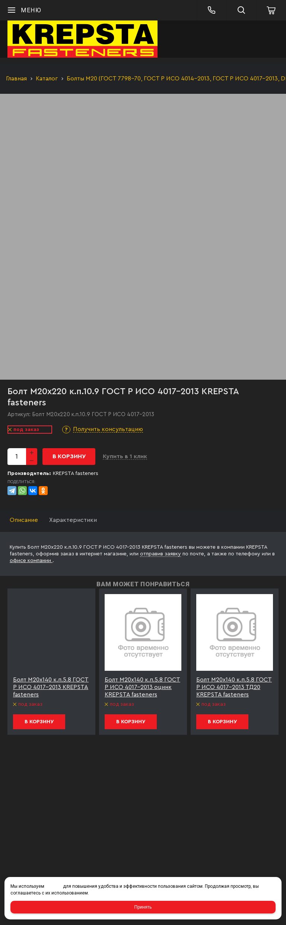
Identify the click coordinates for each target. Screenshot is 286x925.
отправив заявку (160, 553)
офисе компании (31, 560)
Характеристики (73, 520)
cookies (53, 886)
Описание (24, 520)
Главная (16, 79)
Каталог (47, 79)
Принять (143, 907)
